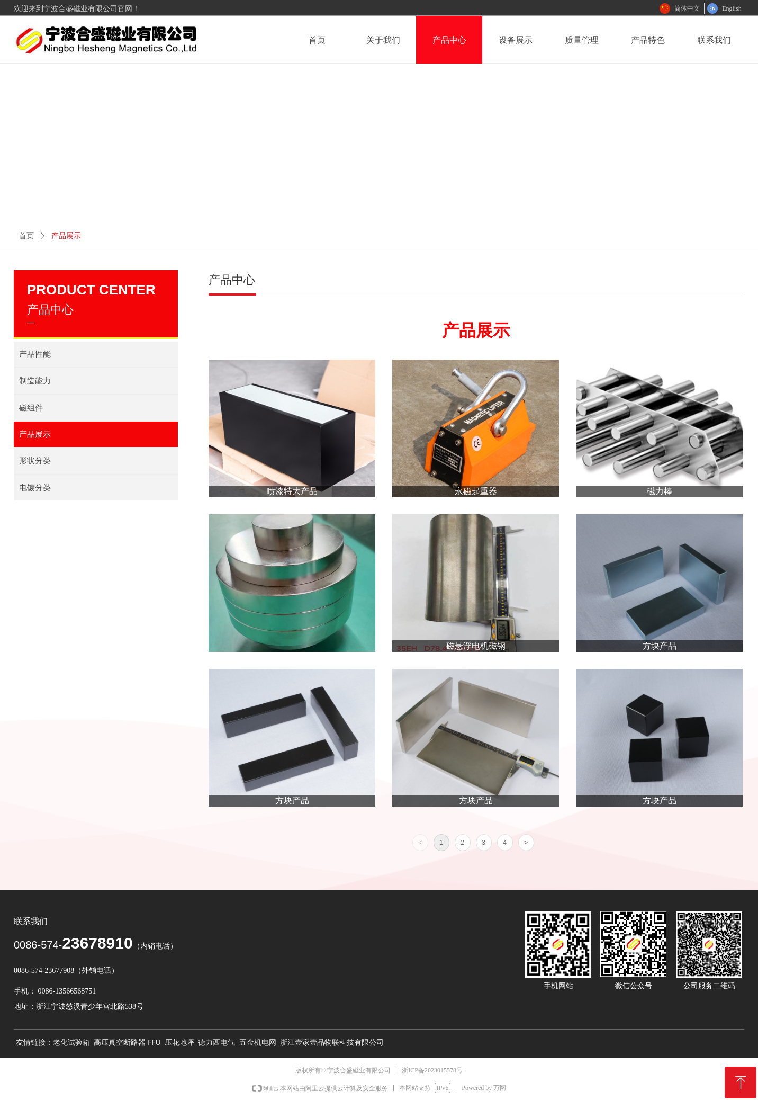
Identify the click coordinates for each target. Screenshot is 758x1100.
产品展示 (66, 236)
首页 (26, 236)
